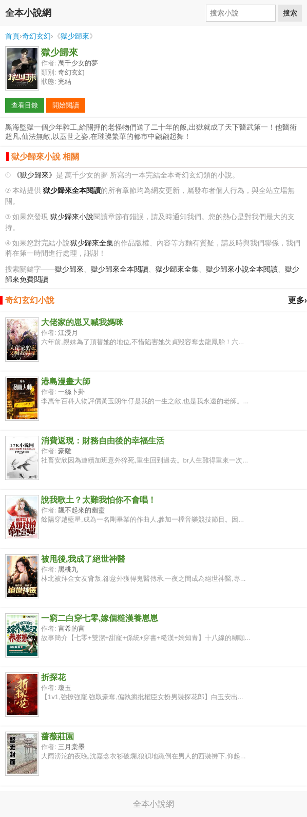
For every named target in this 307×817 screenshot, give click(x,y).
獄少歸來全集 (91, 243)
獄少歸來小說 (71, 217)
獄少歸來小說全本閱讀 (242, 269)
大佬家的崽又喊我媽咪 (82, 322)
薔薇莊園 (57, 736)
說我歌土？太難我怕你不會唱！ (98, 499)
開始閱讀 (65, 105)
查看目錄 (24, 105)
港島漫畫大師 (65, 381)
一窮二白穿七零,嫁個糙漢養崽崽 (99, 618)
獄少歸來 (75, 36)
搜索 (290, 13)
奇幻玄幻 (36, 36)
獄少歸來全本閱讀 (119, 269)
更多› (297, 300)
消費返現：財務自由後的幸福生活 (102, 440)
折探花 (53, 677)
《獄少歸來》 (34, 175)
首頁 (12, 36)
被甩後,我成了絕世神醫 (83, 559)
